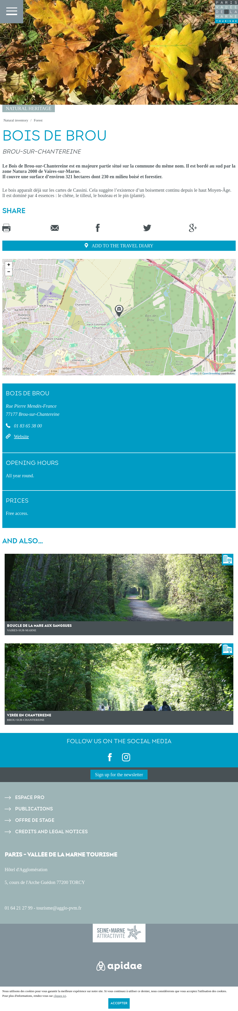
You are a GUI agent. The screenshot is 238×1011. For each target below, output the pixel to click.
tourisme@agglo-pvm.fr (58, 907)
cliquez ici (59, 996)
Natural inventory (15, 120)
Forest (38, 120)
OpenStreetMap (211, 373)
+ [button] (8, 265)
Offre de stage (34, 820)
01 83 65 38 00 (27, 425)
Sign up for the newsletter (119, 774)
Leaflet (194, 373)
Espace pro (29, 797)
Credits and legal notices (51, 832)
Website (21, 436)
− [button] (8, 272)
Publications (34, 809)
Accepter (119, 1003)
